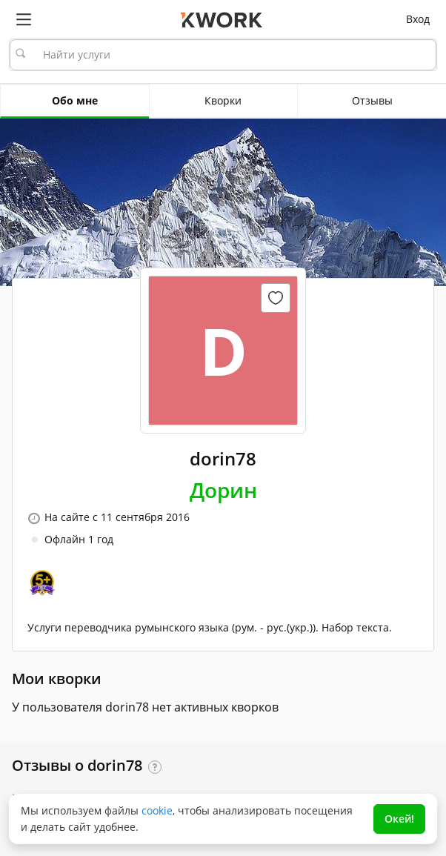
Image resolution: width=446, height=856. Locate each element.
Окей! (399, 819)
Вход (418, 19)
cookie (157, 810)
